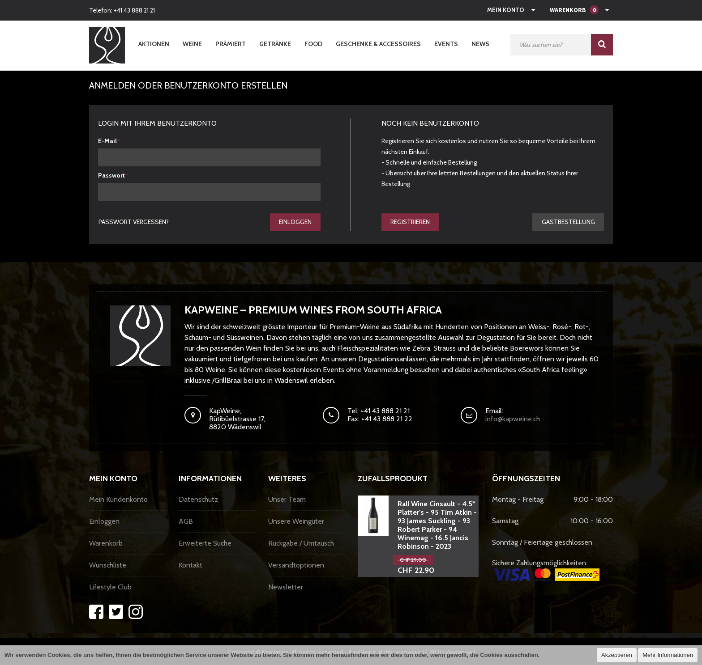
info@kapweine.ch (512, 419)
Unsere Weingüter (296, 521)
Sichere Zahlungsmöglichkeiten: (545, 570)
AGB (186, 521)
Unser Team (287, 500)
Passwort (111, 175)
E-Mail (107, 141)
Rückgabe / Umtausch (301, 543)
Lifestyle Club (110, 587)
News (480, 44)
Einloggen (294, 222)
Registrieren (410, 222)
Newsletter (285, 587)
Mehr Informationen (667, 655)
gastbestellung (568, 222)
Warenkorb (106, 543)
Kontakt (190, 565)
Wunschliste (107, 565)
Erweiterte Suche (205, 543)
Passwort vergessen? (133, 222)
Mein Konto (505, 10)
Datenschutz (198, 500)
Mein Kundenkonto (118, 500)
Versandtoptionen (296, 565)
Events (446, 44)
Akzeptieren (616, 655)
